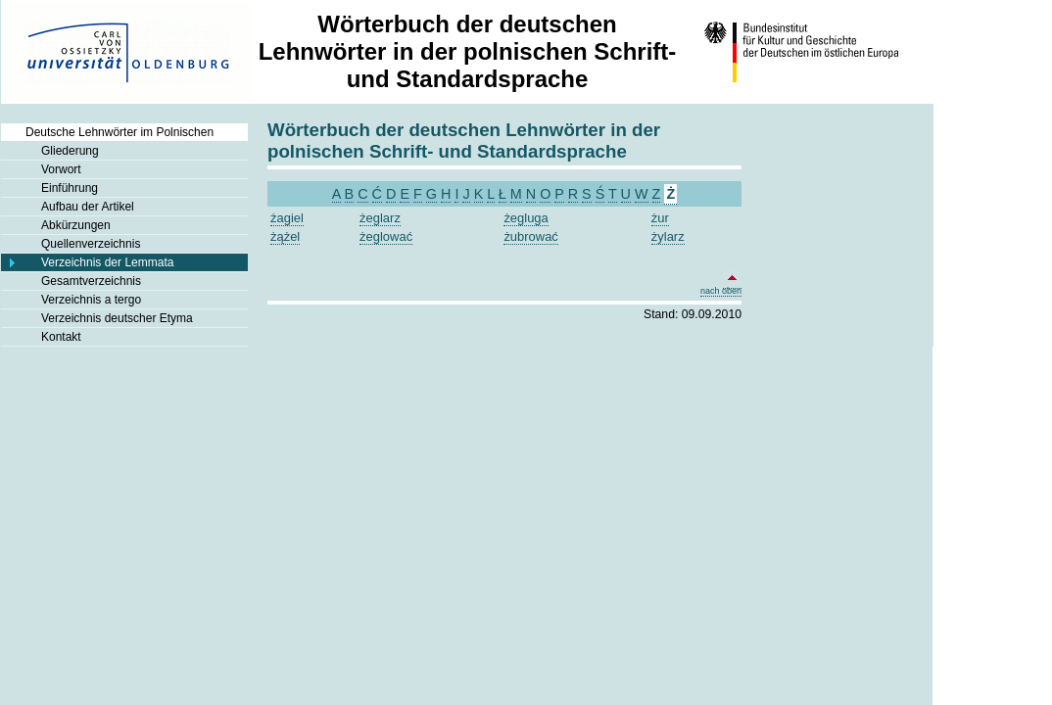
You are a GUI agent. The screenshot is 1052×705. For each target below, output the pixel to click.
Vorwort (61, 169)
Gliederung (70, 151)
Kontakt (61, 337)
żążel (285, 236)
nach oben (720, 287)
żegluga (525, 218)
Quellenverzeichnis (90, 244)
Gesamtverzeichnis (91, 281)
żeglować (385, 236)
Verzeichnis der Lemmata (107, 262)
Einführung (69, 188)
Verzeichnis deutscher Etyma (117, 318)
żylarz (668, 236)
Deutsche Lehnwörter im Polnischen (119, 132)
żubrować (530, 236)
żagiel (287, 218)
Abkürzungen (76, 225)
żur (660, 218)
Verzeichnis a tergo (91, 299)
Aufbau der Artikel (87, 206)
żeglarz (380, 218)
